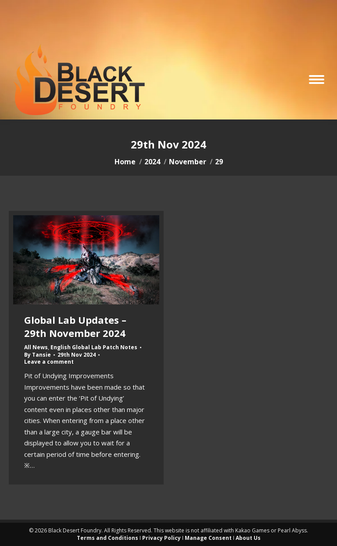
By (37, 354)
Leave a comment (49, 361)
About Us (248, 538)
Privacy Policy (161, 538)
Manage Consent (208, 538)
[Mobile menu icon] (316, 79)
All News (36, 347)
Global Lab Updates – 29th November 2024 (75, 326)
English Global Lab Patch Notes (93, 347)
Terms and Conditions (107, 538)
